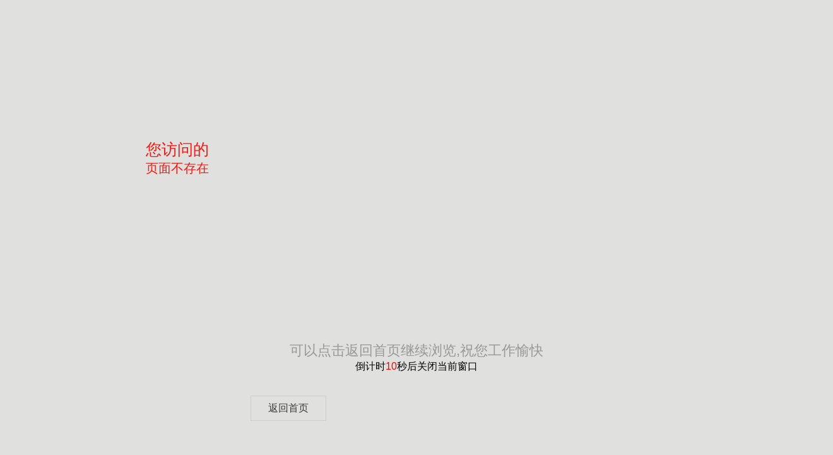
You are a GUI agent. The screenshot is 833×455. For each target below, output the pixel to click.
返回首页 (288, 408)
